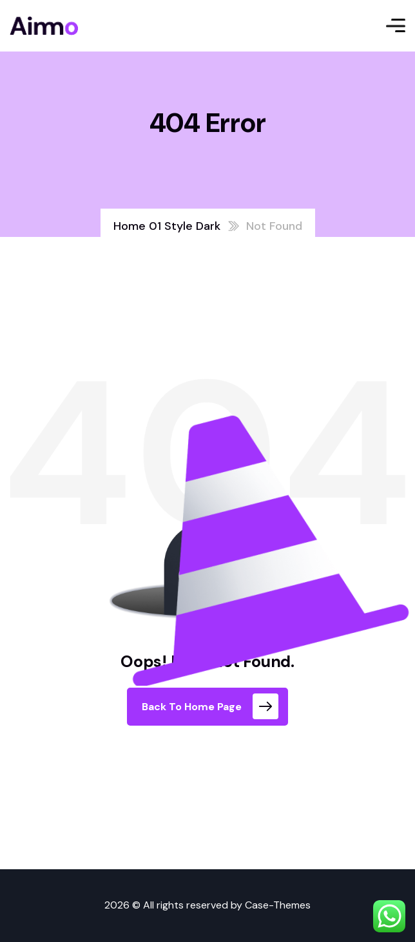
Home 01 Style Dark (166, 226)
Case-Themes (278, 905)
